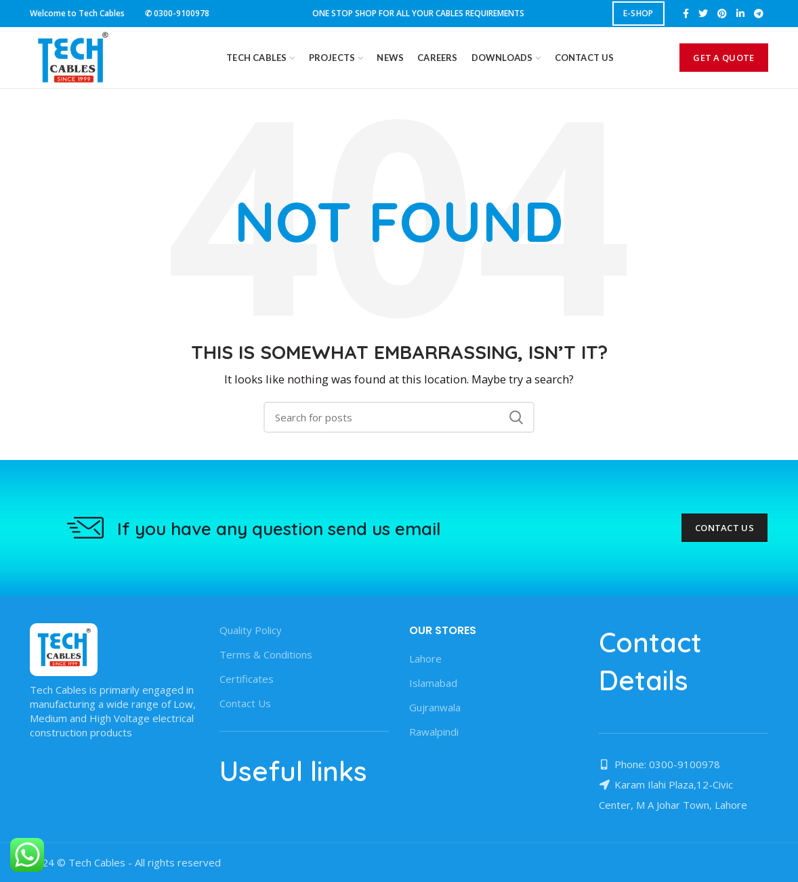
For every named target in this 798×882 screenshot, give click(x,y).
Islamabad (433, 683)
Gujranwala (435, 707)
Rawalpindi (434, 731)
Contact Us (724, 528)
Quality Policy (250, 630)
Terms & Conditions (265, 654)
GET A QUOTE (723, 57)
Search (516, 417)
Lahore (425, 658)
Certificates (246, 679)
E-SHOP (638, 13)
